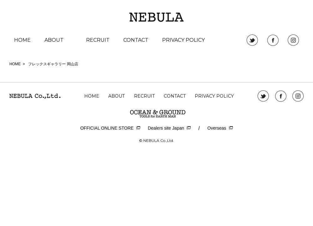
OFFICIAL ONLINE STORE (110, 128)
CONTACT (135, 40)
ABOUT (54, 40)
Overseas (220, 128)
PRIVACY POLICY (183, 40)
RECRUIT (98, 40)
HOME (22, 40)
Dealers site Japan (169, 128)
